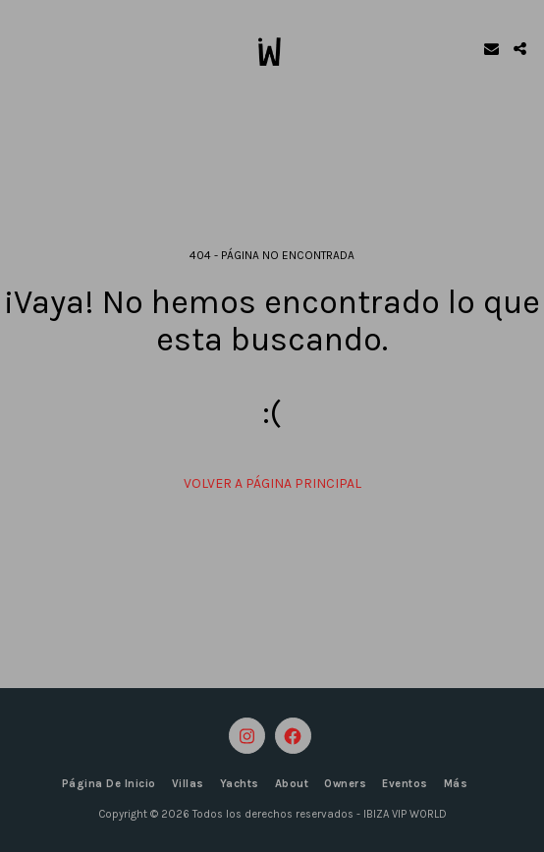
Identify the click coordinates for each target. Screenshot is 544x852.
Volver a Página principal (272, 483)
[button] (21, 47)
